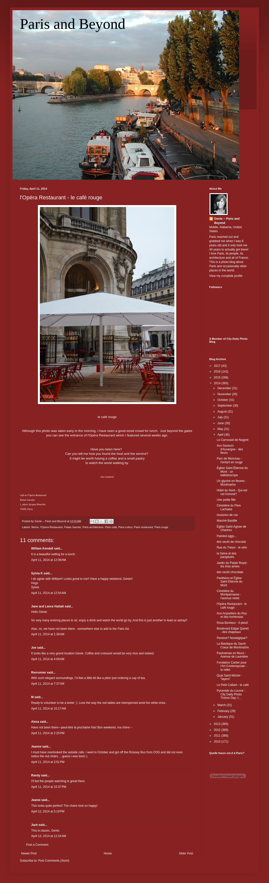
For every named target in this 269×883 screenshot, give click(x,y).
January (223, 716)
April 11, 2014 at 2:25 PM (48, 733)
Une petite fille (226, 500)
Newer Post (29, 853)
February (223, 711)
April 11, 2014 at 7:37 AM (47, 683)
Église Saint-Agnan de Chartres (231, 528)
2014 (217, 383)
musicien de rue (227, 515)
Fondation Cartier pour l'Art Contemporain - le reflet (232, 666)
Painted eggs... (227, 536)
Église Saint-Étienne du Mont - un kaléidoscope (232, 471)
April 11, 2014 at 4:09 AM (47, 659)
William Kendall (42, 548)
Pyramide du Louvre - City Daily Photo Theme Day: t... (231, 694)
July (220, 417)
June (221, 423)
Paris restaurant (143, 527)
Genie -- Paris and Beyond (227, 221)
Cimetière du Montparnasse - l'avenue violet (229, 594)
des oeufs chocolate (230, 572)
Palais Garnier (72, 527)
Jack (34, 825)
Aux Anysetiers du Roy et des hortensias (232, 615)
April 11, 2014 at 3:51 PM (48, 762)
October (223, 400)
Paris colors (125, 527)
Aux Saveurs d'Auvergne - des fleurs (230, 449)
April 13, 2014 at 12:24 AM (48, 836)
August (222, 411)
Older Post (186, 853)
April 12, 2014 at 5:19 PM (48, 811)
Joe (33, 647)
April (220, 434)
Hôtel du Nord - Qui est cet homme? (232, 492)
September (225, 405)
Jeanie (35, 800)
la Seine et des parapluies (226, 555)
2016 (217, 371)
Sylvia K (37, 573)
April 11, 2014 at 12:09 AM (48, 560)
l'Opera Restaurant (51, 527)
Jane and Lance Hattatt (47, 606)
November (224, 394)
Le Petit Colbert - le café (233, 685)
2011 (217, 735)
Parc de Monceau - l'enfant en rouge (230, 460)
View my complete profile (225, 276)
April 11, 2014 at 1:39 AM (47, 634)
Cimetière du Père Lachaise (229, 507)
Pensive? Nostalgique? (232, 638)
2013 (217, 724)
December (224, 388)
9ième (35, 527)
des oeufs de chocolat (231, 542)
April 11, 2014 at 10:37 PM (48, 787)
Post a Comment (37, 844)
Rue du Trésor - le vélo (232, 547)
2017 (217, 366)
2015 (217, 377)
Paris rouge (161, 527)
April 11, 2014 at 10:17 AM (48, 708)
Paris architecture (92, 527)
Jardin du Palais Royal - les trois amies (232, 564)
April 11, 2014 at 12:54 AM (48, 593)
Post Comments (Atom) (53, 860)
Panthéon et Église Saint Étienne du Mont (229, 581)
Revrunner (38, 672)
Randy (35, 775)
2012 (217, 730)
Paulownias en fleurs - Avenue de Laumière (232, 654)
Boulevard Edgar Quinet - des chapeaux (233, 630)
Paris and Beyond (72, 24)
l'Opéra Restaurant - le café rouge (61, 197)
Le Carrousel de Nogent (232, 440)
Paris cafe (111, 527)
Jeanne (36, 746)
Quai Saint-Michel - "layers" (229, 677)
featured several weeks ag (146, 435)
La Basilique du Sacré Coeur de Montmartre (233, 645)
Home (108, 853)
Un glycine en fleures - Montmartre (231, 482)
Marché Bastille (227, 520)
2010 (217, 741)
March (222, 705)
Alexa (35, 721)
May (220, 429)
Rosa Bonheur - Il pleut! (232, 623)
